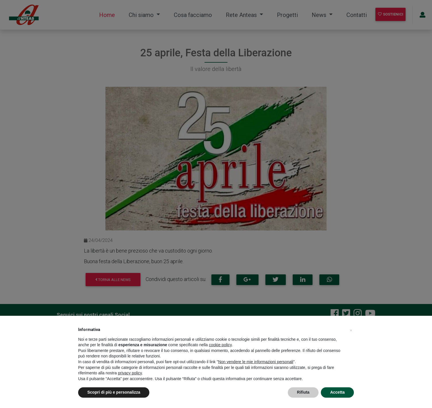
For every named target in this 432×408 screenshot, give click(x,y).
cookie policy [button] (220, 344)
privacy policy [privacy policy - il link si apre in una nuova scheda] (130, 373)
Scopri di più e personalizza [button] (113, 392)
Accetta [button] (337, 392)
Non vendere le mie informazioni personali (255, 361)
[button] (351, 329)
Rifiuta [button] (303, 392)
